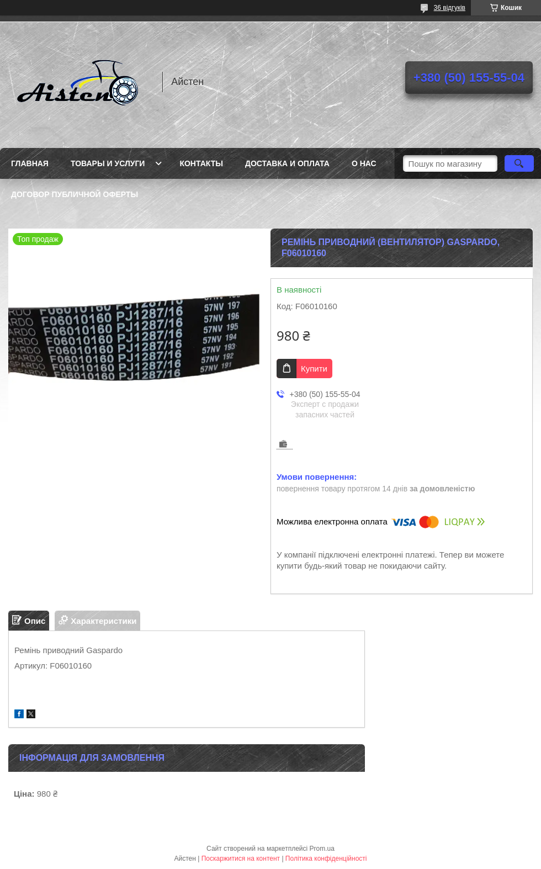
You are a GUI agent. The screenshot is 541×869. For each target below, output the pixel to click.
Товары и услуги (108, 163)
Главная (30, 163)
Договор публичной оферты (74, 194)
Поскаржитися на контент (240, 858)
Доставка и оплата (287, 163)
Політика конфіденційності (326, 858)
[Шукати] (519, 163)
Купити (314, 368)
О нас (364, 163)
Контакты (200, 163)
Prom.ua (322, 848)
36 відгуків (449, 8)
